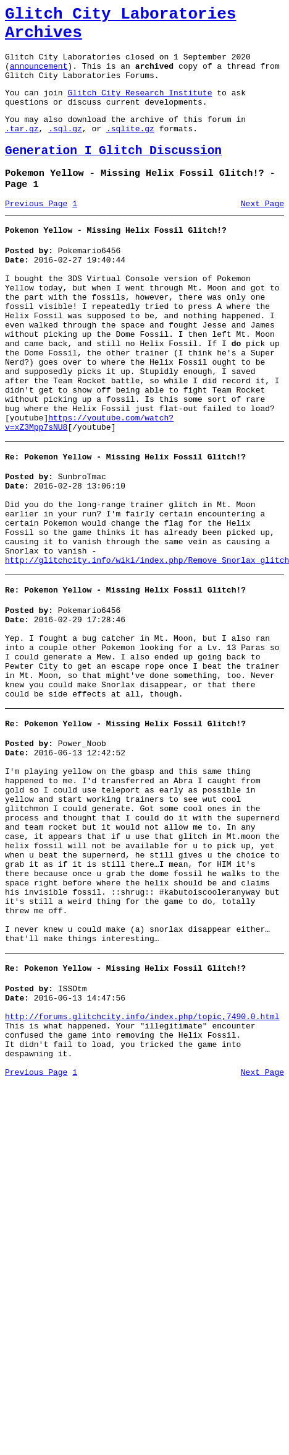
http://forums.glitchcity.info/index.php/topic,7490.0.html (142, 1166)
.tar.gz (22, 148)
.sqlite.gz (130, 148)
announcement (39, 76)
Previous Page (36, 231)
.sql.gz (65, 148)
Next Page (262, 231)
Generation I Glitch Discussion (113, 173)
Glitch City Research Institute (139, 107)
